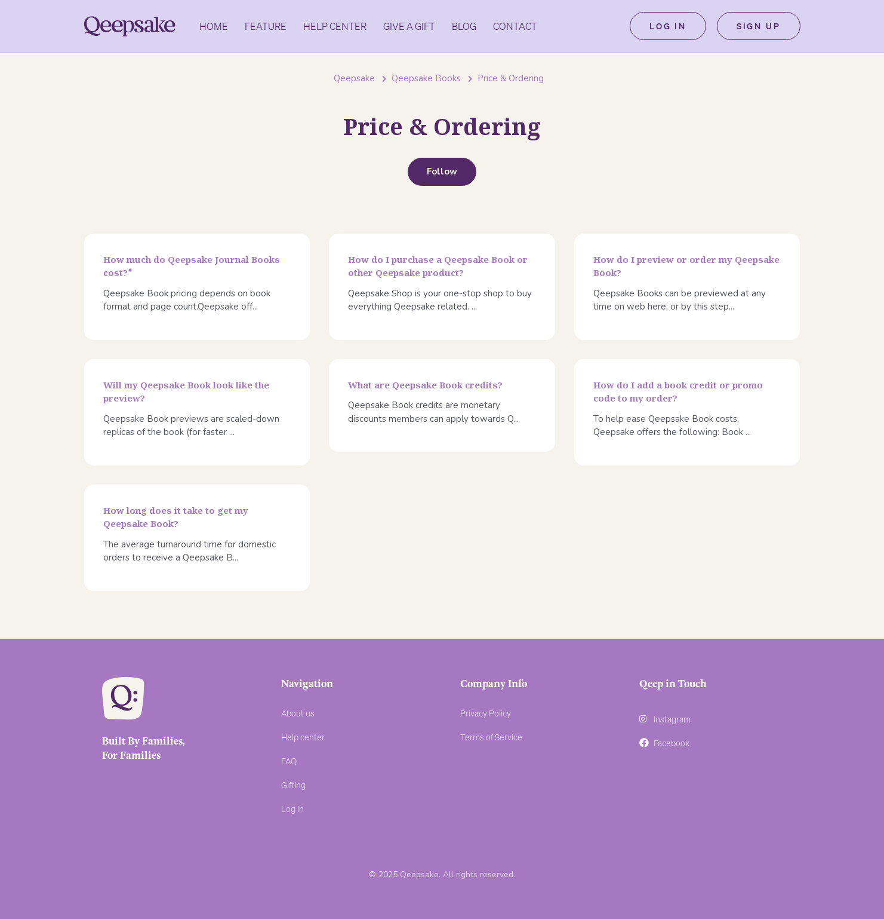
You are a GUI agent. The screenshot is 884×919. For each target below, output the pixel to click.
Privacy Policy (485, 712)
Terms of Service (491, 736)
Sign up (759, 26)
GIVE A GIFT (409, 26)
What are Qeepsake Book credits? (425, 385)
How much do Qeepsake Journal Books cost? (191, 266)
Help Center (334, 26)
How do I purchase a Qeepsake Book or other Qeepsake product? (438, 266)
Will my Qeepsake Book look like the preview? (186, 392)
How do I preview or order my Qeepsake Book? (686, 266)
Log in (667, 26)
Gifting (293, 784)
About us (298, 712)
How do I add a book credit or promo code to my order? (678, 392)
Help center (303, 736)
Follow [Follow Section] (442, 171)
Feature (266, 26)
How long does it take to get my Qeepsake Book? (175, 517)
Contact (515, 26)
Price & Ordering (511, 78)
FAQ (289, 760)
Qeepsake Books (426, 78)
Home (213, 26)
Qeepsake (354, 78)
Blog (464, 26)
